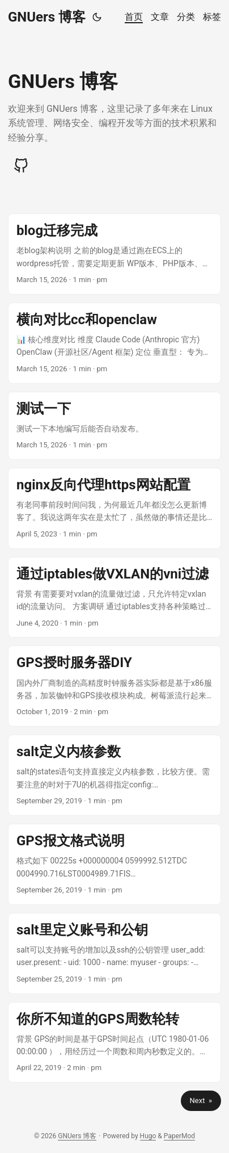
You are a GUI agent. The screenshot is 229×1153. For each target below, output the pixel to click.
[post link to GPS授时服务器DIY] (114, 686)
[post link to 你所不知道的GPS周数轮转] (114, 1043)
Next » (201, 1100)
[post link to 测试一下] (114, 425)
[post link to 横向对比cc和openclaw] (114, 343)
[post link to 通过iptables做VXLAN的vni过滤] (114, 597)
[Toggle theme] (97, 17)
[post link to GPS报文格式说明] (114, 864)
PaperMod (179, 1136)
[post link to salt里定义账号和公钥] (114, 953)
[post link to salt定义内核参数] (114, 775)
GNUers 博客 (47, 17)
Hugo (148, 1136)
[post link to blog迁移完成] (114, 254)
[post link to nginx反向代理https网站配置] (114, 508)
